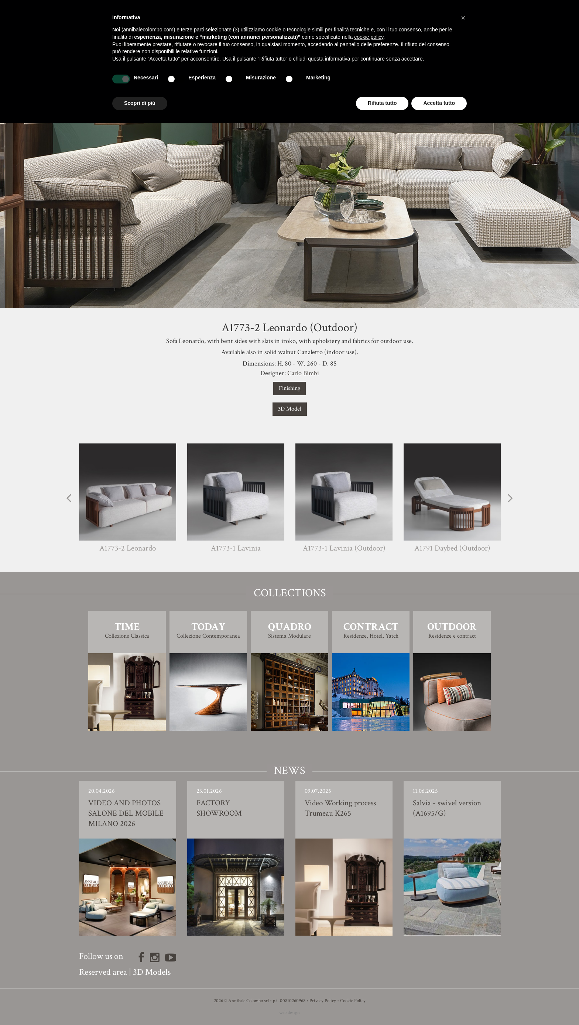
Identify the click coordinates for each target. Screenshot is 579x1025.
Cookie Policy (353, 1001)
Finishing (289, 388)
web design (289, 1012)
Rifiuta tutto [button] (382, 103)
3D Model (289, 409)
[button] (463, 18)
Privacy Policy (322, 1001)
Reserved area (103, 972)
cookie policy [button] (368, 37)
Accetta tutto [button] (439, 103)
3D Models (152, 972)
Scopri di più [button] (139, 103)
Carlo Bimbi (303, 373)
